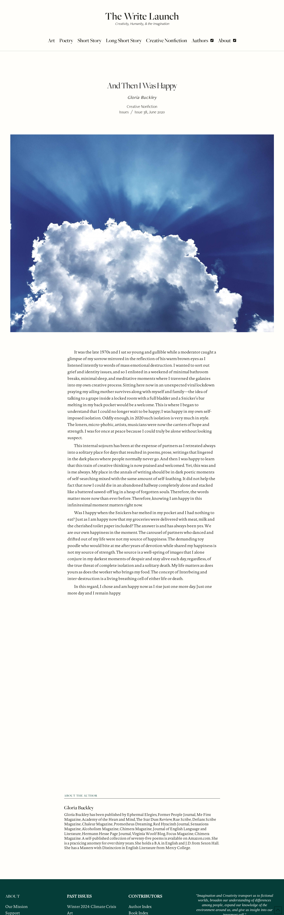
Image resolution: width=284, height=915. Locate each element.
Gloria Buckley (79, 807)
